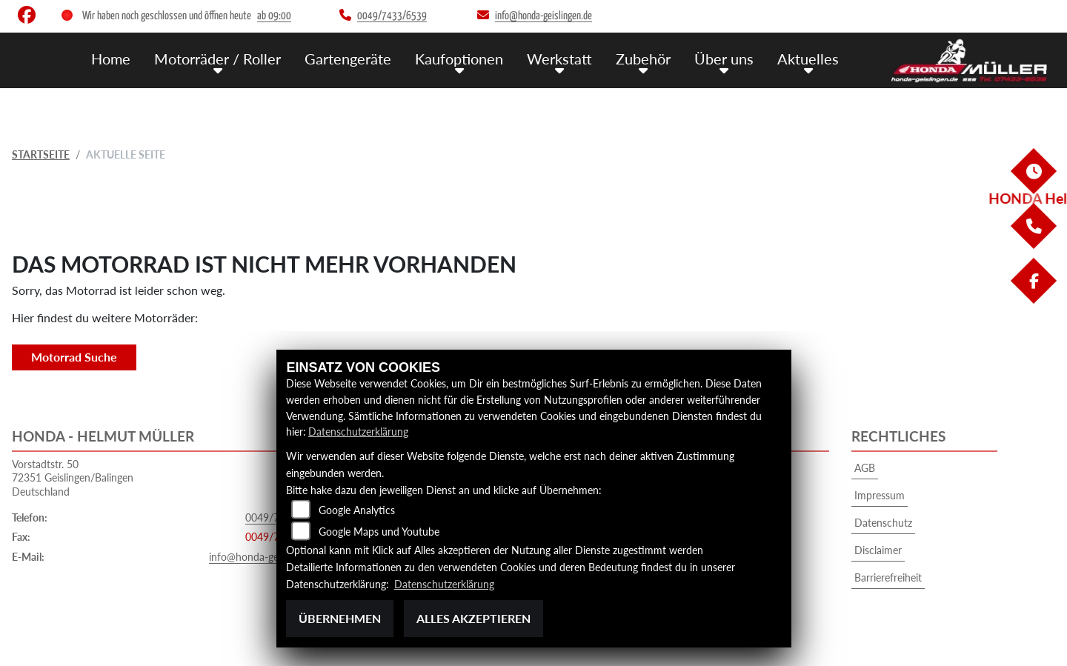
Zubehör (650, 58)
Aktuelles (810, 58)
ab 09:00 (274, 15)
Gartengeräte (363, 58)
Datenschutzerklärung (358, 431)
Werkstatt (569, 58)
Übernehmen (340, 618)
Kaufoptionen (471, 58)
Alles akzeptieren (473, 618)
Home (134, 58)
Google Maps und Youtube (379, 531)
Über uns (729, 58)
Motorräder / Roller (238, 58)
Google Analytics (357, 510)
